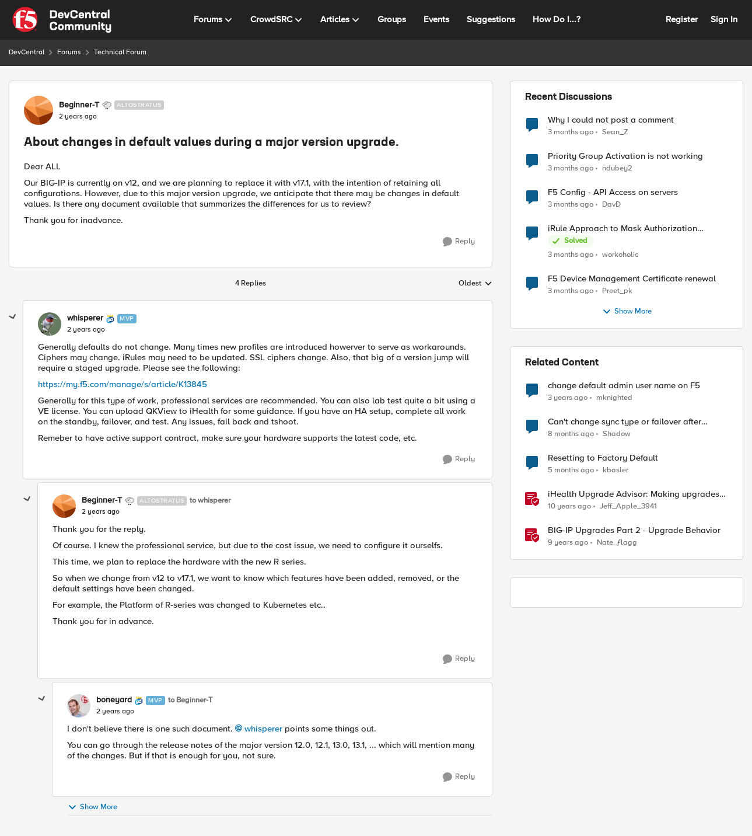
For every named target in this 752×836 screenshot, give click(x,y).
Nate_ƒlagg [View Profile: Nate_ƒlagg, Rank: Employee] (617, 542)
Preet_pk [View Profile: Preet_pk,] (617, 291)
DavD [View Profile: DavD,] (611, 204)
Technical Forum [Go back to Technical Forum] (120, 52)
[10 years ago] (569, 506)
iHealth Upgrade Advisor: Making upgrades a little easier (637, 494)
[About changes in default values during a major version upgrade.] (86, 330)
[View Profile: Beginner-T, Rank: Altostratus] (38, 110)
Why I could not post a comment (611, 120)
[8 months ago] (571, 434)
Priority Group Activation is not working (625, 156)
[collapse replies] (13, 317)
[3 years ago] (567, 398)
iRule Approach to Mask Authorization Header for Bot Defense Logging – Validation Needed (637, 229)
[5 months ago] (571, 470)
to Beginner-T (190, 700)
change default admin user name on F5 (624, 386)
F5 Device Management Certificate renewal (632, 279)
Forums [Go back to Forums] (69, 52)
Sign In (724, 19)
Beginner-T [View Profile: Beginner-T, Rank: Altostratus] (79, 105)
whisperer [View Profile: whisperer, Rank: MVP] (85, 318)
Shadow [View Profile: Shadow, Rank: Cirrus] (617, 434)
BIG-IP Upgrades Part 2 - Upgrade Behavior (634, 530)
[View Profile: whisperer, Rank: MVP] (49, 324)
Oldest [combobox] (475, 283)
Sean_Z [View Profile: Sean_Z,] (615, 131)
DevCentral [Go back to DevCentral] (26, 52)
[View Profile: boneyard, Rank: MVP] (78, 705)
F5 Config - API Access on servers (613, 192)
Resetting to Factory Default (603, 458)
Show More (92, 807)
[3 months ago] (570, 132)
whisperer (263, 728)
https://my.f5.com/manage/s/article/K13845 (122, 384)
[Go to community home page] (62, 20)
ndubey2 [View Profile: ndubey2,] (617, 168)
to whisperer (210, 500)
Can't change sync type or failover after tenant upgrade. (624, 422)
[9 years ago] (568, 543)
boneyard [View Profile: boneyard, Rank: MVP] (114, 700)
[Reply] (458, 241)
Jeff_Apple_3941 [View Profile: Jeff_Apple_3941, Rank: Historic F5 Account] (628, 506)
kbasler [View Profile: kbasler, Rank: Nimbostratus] (615, 470)
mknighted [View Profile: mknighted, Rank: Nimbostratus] (614, 397)
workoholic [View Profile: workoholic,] (620, 254)
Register (682, 19)
